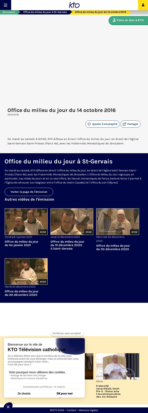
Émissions (9, 12)
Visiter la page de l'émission (29, 191)
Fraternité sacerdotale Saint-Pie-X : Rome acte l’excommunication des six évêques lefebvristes (108, 391)
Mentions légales (88, 410)
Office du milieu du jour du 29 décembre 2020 (21, 293)
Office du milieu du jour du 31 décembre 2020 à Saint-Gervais (67, 245)
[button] (130, 124)
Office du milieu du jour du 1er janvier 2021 (21, 243)
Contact (71, 410)
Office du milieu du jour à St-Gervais (45, 12)
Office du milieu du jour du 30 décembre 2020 (113, 247)
